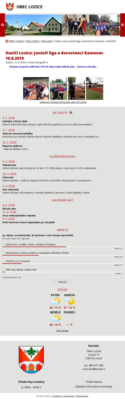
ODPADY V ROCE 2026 (14, 121)
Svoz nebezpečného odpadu (19, 215)
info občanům (10, 189)
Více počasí (62, 330)
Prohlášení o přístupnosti (63, 396)
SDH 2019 (47, 41)
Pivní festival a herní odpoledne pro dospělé (28, 222)
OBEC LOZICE (29, 7)
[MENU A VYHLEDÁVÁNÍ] (117, 6)
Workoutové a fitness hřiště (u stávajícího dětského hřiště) (37, 252)
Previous (2, 25)
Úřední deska (94, 382)
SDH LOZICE (32, 41)
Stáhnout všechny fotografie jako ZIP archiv (63, 102)
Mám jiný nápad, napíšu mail (21, 269)
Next (122, 25)
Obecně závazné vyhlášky (17, 133)
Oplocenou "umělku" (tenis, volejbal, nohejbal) (30, 244)
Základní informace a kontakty (93, 386)
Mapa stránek (82, 396)
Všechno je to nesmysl (18, 261)
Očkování (8, 177)
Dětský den (9, 208)
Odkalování (9, 165)
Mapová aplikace (12, 145)
